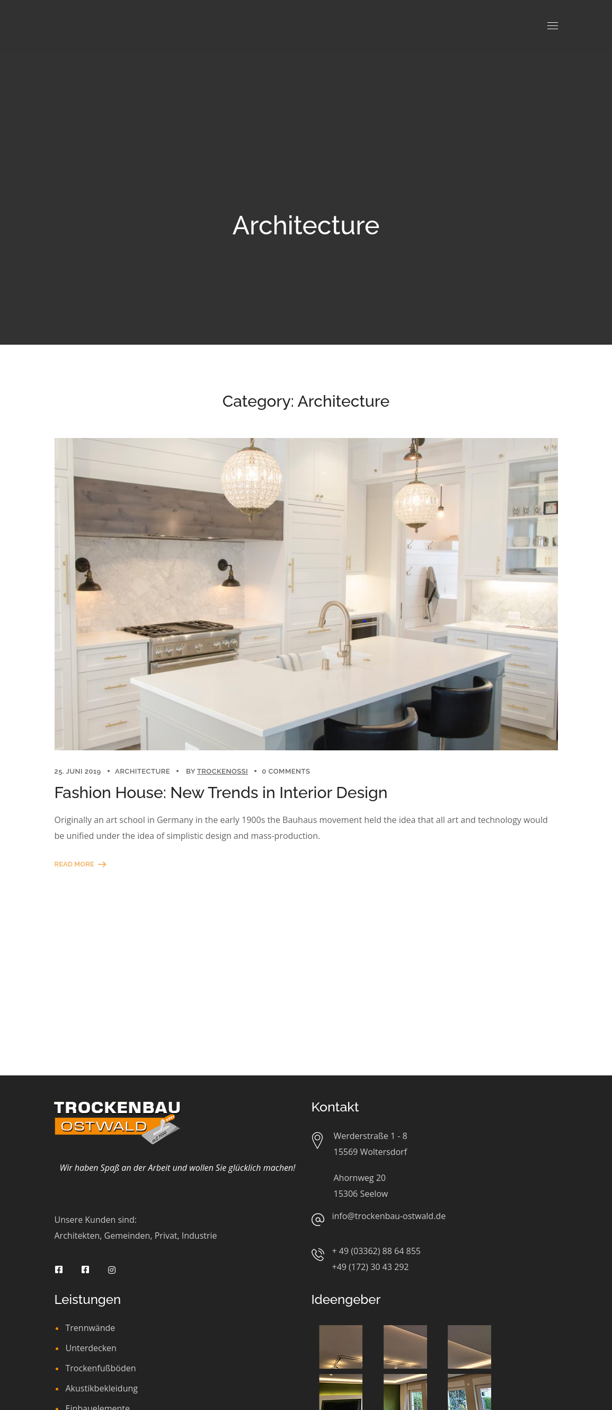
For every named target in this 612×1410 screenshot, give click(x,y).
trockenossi (222, 771)
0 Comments (286, 771)
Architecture (142, 771)
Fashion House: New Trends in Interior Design (221, 792)
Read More (74, 864)
